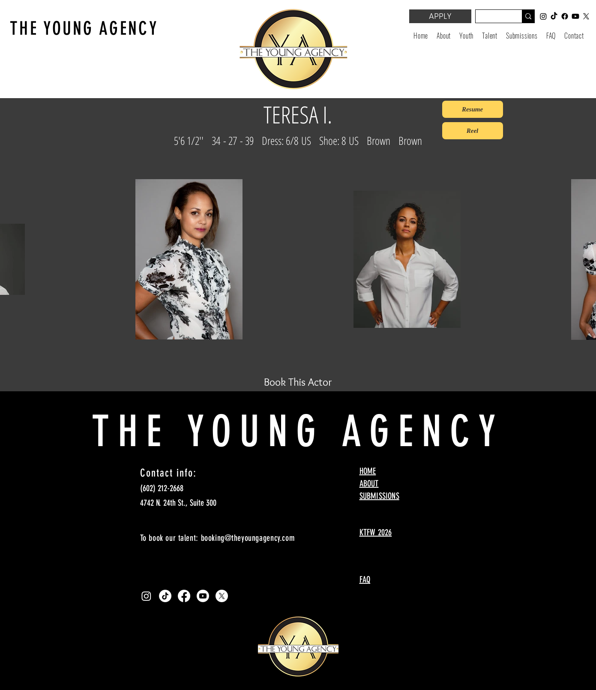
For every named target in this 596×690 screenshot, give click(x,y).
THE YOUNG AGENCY (84, 28)
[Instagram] (146, 596)
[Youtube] (203, 596)
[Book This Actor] (298, 381)
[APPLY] (440, 16)
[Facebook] (184, 596)
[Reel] (472, 130)
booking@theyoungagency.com (248, 538)
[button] (466, 36)
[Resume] (472, 109)
